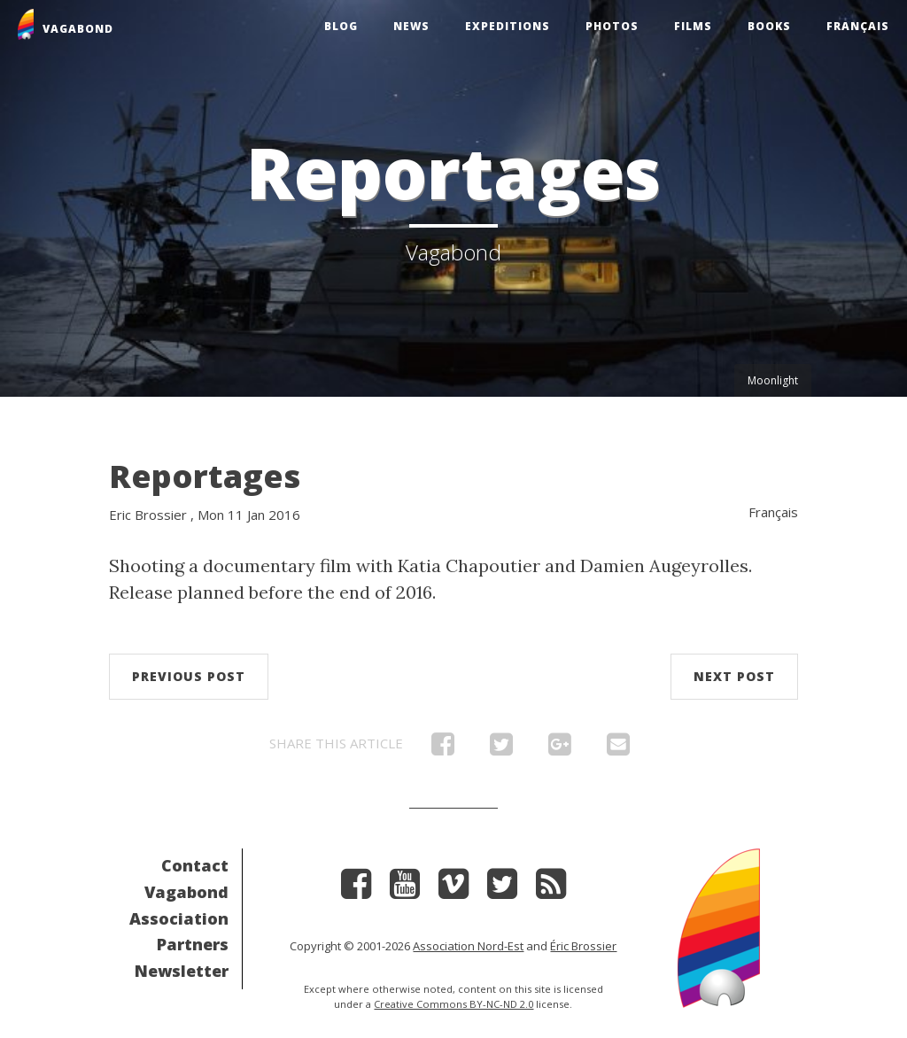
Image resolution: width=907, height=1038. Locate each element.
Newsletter (182, 970)
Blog (341, 26)
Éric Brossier (583, 946)
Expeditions (507, 26)
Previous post (188, 676)
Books (769, 26)
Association (179, 918)
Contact (195, 865)
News (411, 26)
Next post (734, 676)
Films (693, 26)
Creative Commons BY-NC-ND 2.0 (453, 1004)
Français (857, 26)
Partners (193, 944)
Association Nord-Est (468, 946)
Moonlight (773, 380)
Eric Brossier (148, 514)
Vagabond (186, 891)
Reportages (204, 476)
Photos (612, 26)
